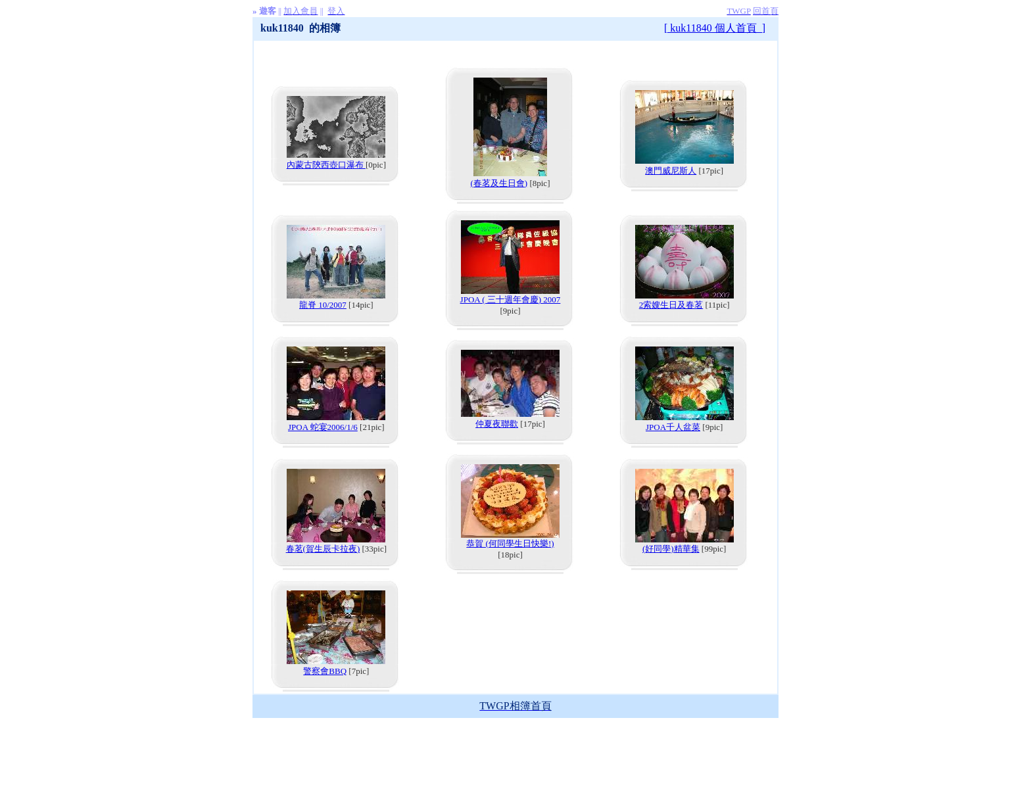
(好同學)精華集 (671, 549)
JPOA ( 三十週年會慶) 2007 (510, 299)
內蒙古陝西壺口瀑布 (326, 165)
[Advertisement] (515, 747)
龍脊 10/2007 (323, 305)
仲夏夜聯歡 (496, 424)
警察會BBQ (325, 671)
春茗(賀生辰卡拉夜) (323, 549)
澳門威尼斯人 (670, 171)
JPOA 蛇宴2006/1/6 (323, 427)
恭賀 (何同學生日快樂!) (510, 543)
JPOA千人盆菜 (673, 427)
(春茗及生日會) (499, 183)
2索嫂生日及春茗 (671, 305)
